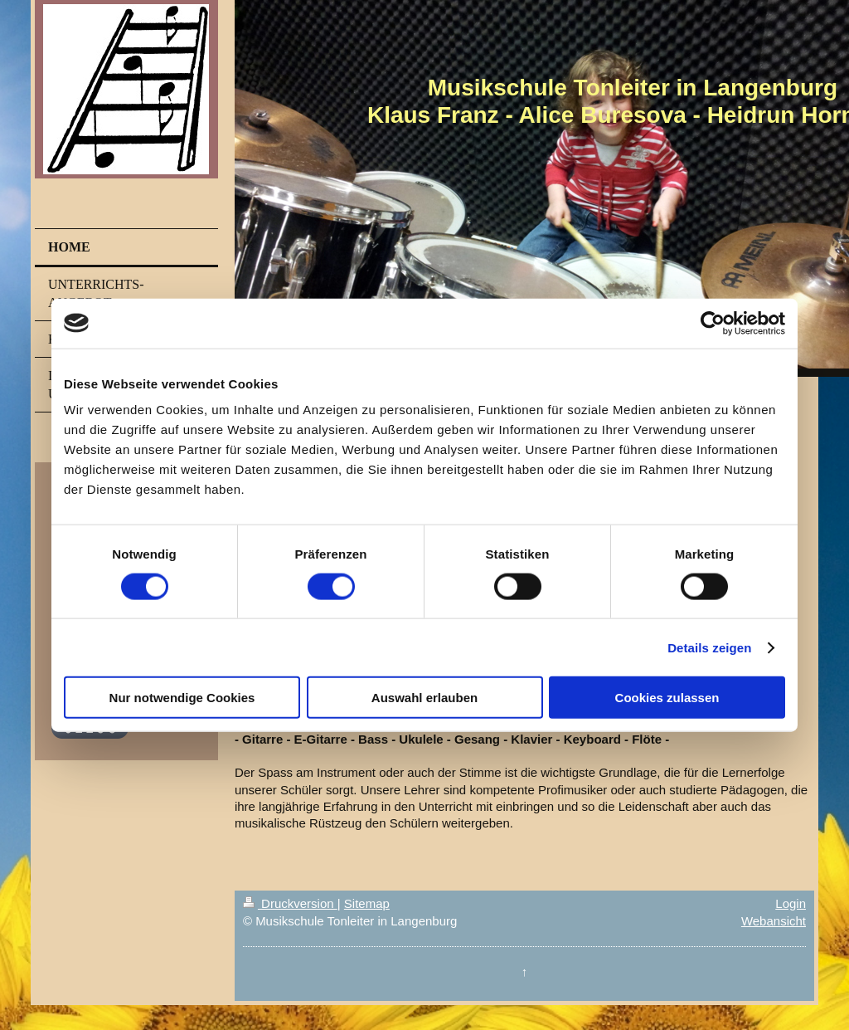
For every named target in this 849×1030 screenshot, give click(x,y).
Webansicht (773, 921)
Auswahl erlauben (424, 698)
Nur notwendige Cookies (182, 698)
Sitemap (367, 903)
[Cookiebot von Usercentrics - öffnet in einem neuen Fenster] (712, 322)
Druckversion (290, 903)
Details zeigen (709, 647)
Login (790, 903)
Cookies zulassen (667, 698)
